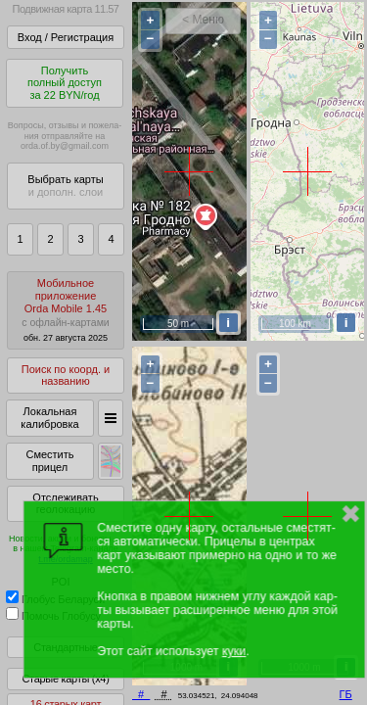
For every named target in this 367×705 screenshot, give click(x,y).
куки (234, 651)
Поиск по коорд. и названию (66, 375)
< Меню (203, 19)
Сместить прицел (49, 460)
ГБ (346, 694)
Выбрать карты (65, 185)
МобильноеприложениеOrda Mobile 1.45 (65, 310)
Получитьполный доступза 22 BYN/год (64, 83)
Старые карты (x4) (65, 678)
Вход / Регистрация (66, 37)
